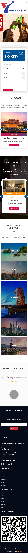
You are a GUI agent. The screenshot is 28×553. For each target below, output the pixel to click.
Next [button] (26, 129)
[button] (14, 64)
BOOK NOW (8, 90)
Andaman (4, 485)
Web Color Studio (20, 548)
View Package (14, 145)
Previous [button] (2, 129)
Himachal (4, 476)
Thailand (14, 251)
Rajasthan (4, 479)
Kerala (3, 482)
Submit (14, 428)
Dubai (14, 270)
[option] (14, 130)
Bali (14, 345)
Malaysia (14, 327)
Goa (2, 473)
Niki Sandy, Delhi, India (14, 384)
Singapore (14, 297)
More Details (14, 208)
